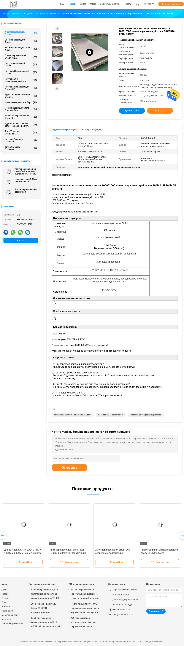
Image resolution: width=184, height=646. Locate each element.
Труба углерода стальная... (21, 148)
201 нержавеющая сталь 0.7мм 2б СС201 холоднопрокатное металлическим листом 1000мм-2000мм (43, 608)
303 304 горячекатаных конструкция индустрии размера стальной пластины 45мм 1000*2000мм (85, 594)
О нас (4, 602)
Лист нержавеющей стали (42, 584)
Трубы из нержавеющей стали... (21, 95)
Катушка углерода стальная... (21, 140)
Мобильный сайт (10, 615)
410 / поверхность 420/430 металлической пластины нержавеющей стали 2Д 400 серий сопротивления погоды (46, 594)
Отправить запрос (171, 4)
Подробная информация (64, 129)
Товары (5, 594)
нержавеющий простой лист (110, 415)
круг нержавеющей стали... (21, 64)
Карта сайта (7, 611)
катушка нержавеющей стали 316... (21, 88)
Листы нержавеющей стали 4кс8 (26, 190)
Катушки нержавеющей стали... (21, 72)
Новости (6, 606)
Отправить (69, 467)
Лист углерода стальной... (21, 132)
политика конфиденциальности (12, 621)
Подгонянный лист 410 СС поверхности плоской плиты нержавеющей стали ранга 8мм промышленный (85, 608)
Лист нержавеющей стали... (21, 33)
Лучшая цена (132, 110)
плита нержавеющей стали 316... (21, 56)
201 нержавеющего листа (21, 41)
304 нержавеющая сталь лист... (21, 48)
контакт (21, 240)
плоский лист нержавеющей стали (146, 415)
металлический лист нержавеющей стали (72, 415)
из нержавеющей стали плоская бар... (21, 109)
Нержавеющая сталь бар (21, 102)
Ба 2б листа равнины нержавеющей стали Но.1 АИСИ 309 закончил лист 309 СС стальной (45, 623)
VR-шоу (5, 598)
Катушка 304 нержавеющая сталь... (21, 80)
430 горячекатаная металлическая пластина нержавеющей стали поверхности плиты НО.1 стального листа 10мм (83, 623)
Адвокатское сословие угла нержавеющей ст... (21, 124)
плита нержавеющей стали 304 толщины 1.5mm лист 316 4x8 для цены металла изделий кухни (25, 171)
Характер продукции (90, 129)
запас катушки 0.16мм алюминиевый (26, 180)
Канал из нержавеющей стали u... (21, 116)
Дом (4, 589)
